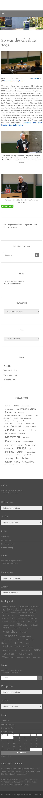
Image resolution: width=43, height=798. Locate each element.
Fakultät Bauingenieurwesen (14, 281)
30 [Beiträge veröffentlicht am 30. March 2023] (20, 749)
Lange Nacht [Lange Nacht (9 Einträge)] (28, 628)
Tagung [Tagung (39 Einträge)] (36, 649)
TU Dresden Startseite (12, 284)
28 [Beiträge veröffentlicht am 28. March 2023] (8, 749)
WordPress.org (9, 379)
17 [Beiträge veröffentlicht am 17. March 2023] (25, 743)
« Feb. (3, 756)
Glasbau (21, 81)
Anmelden (7, 366)
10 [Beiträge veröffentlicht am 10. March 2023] (25, 741)
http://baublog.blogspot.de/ (15, 774)
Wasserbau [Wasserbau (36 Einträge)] (8, 657)
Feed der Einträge (10, 370)
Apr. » (9, 756)
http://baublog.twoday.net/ (19, 784)
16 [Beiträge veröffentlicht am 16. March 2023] (20, 743)
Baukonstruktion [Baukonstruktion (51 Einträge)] (26, 408)
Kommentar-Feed (10, 375)
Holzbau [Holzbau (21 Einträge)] (32, 430)
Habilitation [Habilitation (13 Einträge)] (34, 625)
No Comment (35, 78)
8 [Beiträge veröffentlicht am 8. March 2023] (13, 741)
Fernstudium (14, 81)
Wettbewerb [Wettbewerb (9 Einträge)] (24, 465)
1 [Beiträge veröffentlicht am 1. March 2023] (13, 738)
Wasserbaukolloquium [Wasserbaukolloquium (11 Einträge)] (11, 465)
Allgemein (7, 81)
